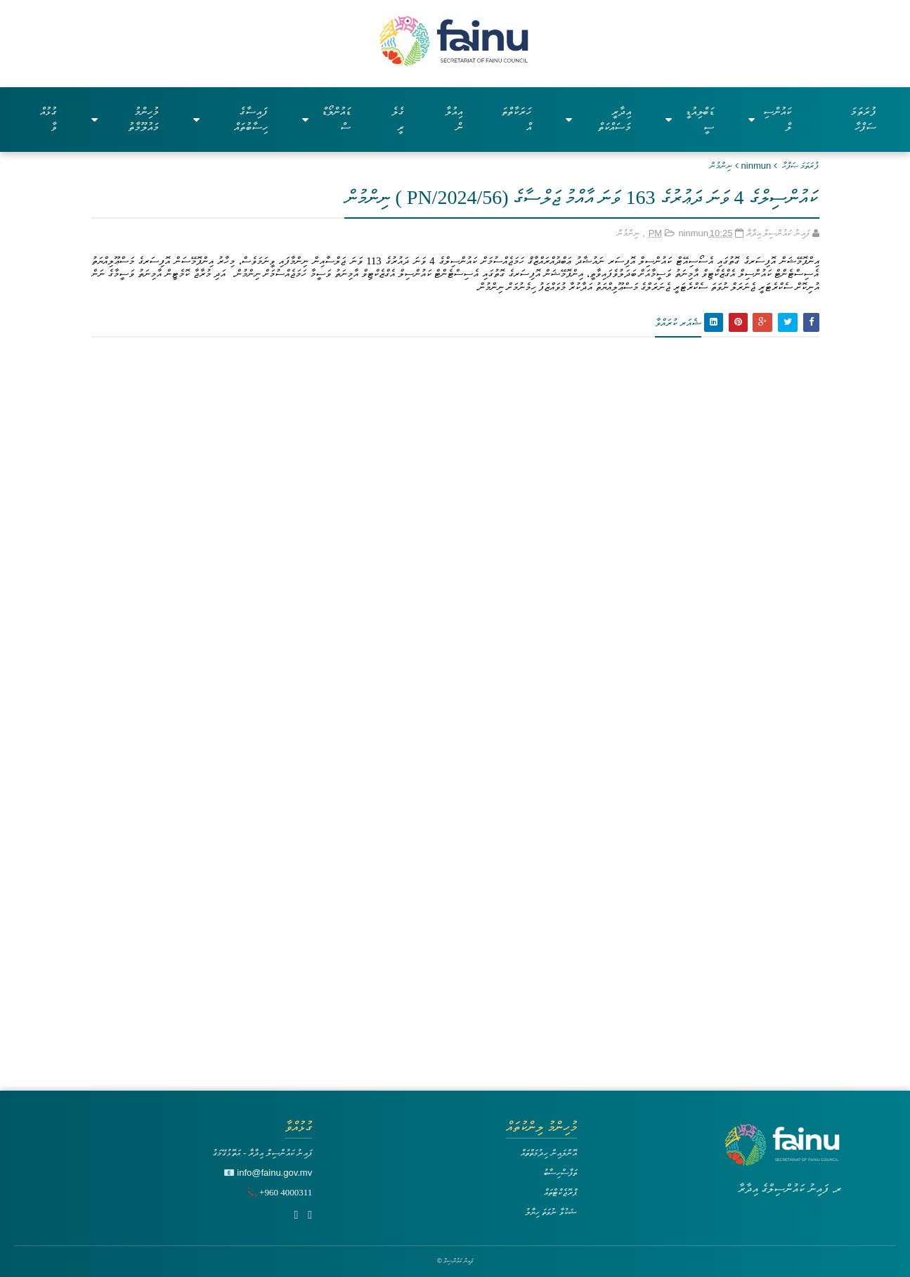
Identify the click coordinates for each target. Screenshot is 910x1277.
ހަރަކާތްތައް (516, 119)
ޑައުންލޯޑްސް (326, 119)
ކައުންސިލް (769, 119)
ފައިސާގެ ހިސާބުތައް (230, 119)
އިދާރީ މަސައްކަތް (598, 119)
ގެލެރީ (397, 119)
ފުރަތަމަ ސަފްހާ (863, 119)
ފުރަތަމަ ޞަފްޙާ (800, 165)
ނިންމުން (721, 165)
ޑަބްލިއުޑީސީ (689, 119)
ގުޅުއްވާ (48, 119)
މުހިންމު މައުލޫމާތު (125, 119)
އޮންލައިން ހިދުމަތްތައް (549, 1153)
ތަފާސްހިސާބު (560, 1172)
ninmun (756, 165)
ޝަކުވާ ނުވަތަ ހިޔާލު (551, 1212)
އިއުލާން (453, 119)
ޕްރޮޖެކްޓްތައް (560, 1192)
